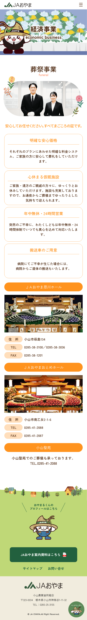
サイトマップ (32, 568)
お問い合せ (56, 568)
